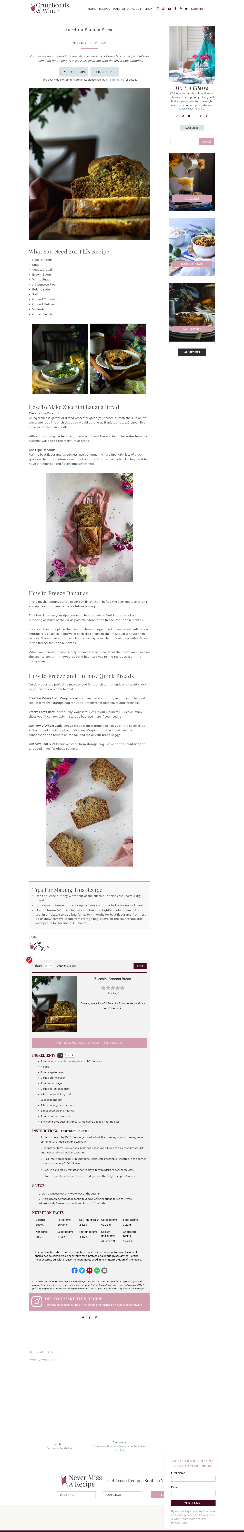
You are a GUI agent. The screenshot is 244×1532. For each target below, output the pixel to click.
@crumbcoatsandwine (64, 1304)
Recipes (104, 8)
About (136, 8)
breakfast (100, 43)
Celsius (84, 1131)
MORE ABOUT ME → (192, 109)
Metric (69, 1055)
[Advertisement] (194, 413)
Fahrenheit (68, 1131)
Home (92, 8)
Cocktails (192, 198)
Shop (148, 8)
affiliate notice (115, 79)
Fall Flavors (192, 329)
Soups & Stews (192, 264)
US (60, 1055)
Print (140, 966)
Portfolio (121, 8)
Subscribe (197, 8)
